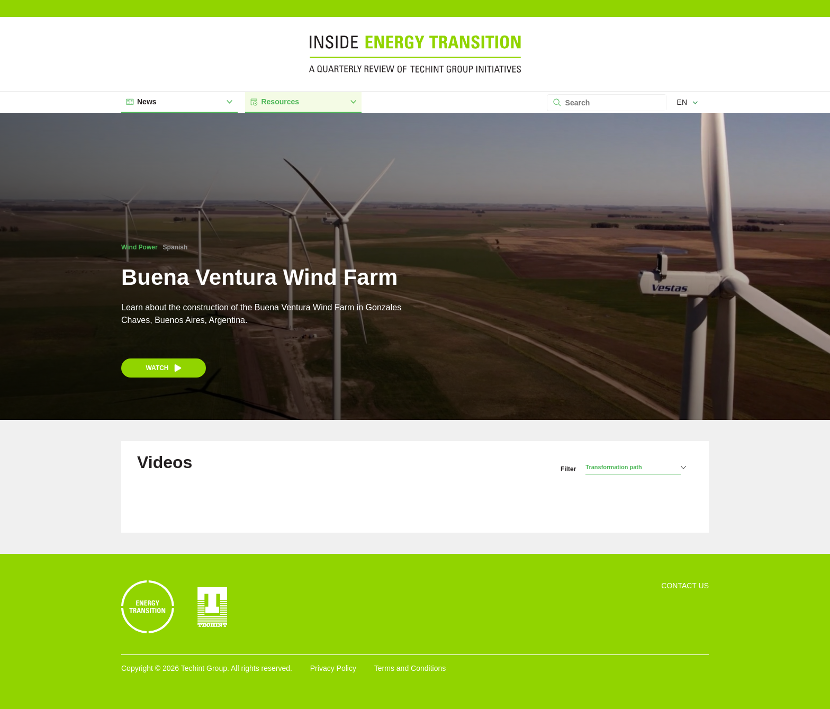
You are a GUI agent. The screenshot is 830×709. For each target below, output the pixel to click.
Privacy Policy (333, 668)
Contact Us (685, 585)
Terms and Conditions (410, 668)
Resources (302, 101)
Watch (163, 368)
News (178, 101)
